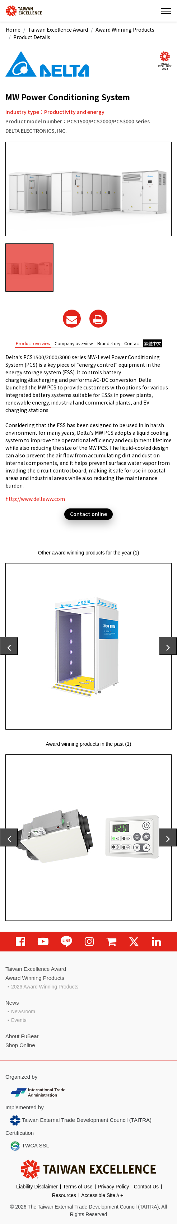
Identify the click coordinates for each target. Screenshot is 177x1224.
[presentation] (9, 646)
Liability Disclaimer (37, 1186)
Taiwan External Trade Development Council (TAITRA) (81, 1120)
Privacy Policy (113, 1186)
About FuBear (22, 1036)
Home (13, 29)
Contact (132, 343)
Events (19, 1020)
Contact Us (146, 1186)
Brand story (108, 343)
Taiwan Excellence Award (58, 29)
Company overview (74, 343)
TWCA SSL (29, 1146)
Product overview (33, 343)
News (12, 1002)
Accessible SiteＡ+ (102, 1195)
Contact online (88, 513)
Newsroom (23, 1011)
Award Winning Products (125, 29)
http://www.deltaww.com (35, 498)
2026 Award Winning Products (44, 986)
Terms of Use (77, 1186)
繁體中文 (152, 343)
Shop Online (20, 1045)
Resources (64, 1195)
